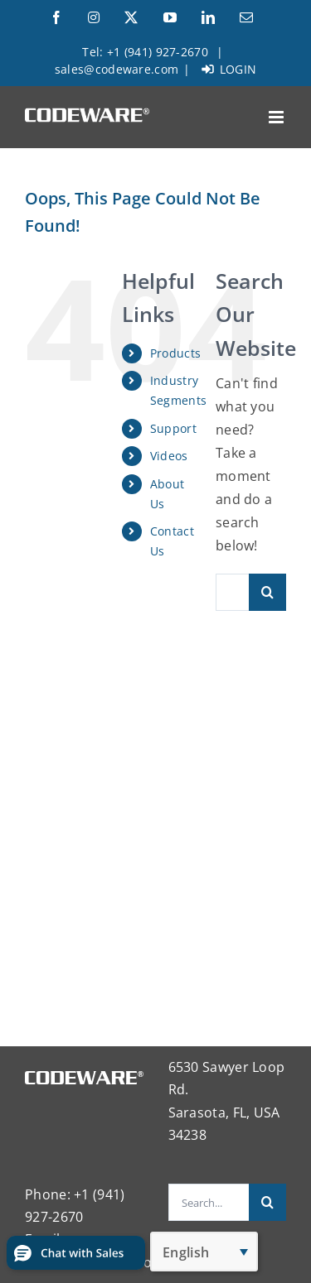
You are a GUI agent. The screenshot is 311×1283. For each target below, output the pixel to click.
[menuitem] (204, 1252)
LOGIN (229, 69)
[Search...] (232, 592)
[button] (76, 1253)
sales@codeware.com (116, 69)
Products (175, 353)
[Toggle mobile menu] (277, 117)
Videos (169, 456)
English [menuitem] (186, 1252)
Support (173, 428)
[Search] (267, 592)
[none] (204, 1252)
